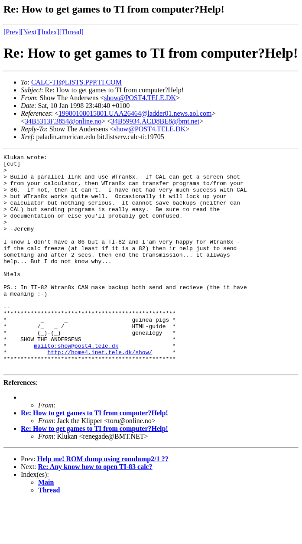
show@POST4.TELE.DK (140, 97)
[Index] (49, 32)
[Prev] (12, 32)
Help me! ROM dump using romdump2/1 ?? (103, 501)
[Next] (30, 32)
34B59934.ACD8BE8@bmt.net (155, 121)
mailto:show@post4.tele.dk (76, 384)
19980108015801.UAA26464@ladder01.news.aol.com (134, 113)
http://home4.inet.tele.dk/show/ (99, 392)
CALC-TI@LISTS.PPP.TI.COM (76, 82)
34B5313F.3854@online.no (63, 121)
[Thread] (71, 32)
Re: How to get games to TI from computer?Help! (94, 455)
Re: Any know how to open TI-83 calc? (95, 509)
